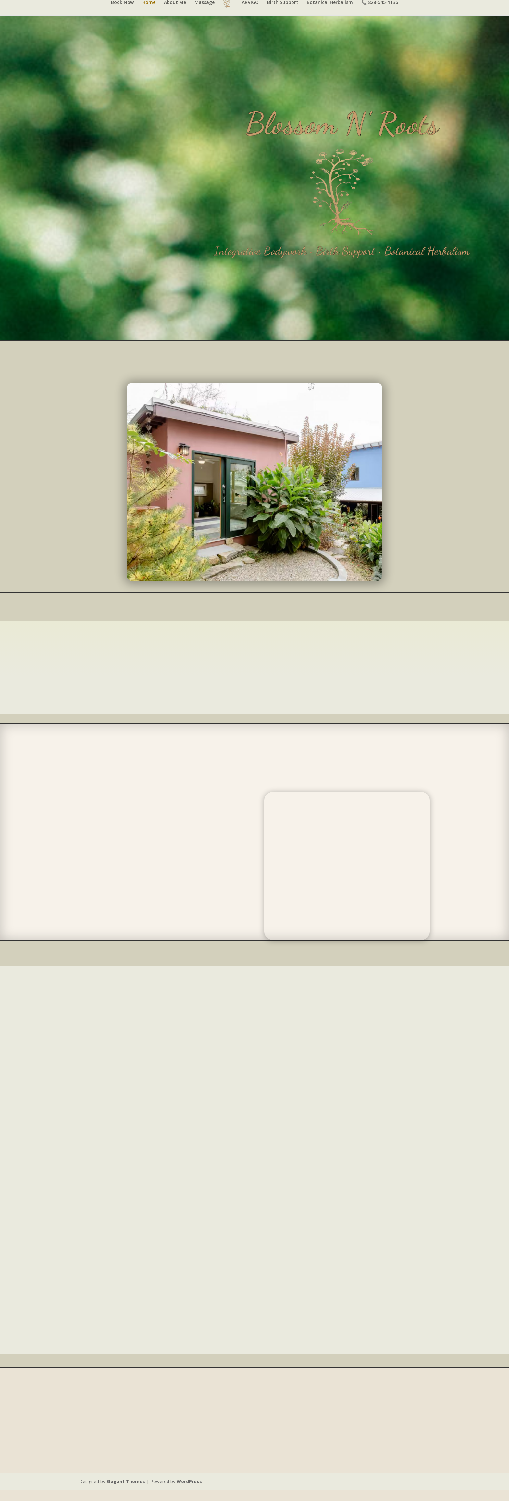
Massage (204, 13)
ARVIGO (250, 13)
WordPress (189, 1492)
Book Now (122, 13)
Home (148, 13)
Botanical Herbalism (330, 13)
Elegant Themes (125, 1492)
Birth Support (282, 13)
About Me (175, 13)
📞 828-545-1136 (379, 13)
